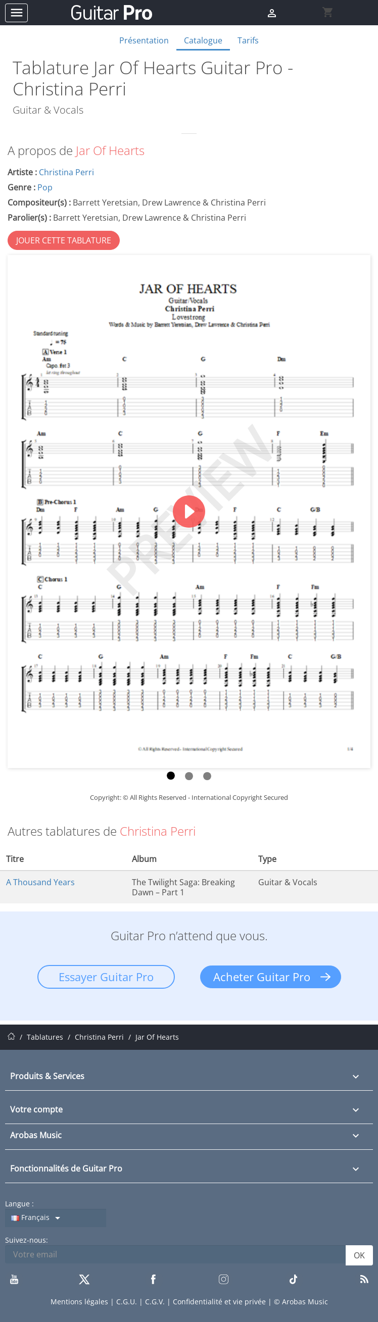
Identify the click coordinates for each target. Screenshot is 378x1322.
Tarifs (248, 40)
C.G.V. (156, 1301)
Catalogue (203, 40)
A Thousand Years (40, 882)
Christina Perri (66, 172)
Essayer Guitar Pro (106, 976)
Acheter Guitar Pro (261, 976)
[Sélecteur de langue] (55, 1218)
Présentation (144, 40)
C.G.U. (127, 1301)
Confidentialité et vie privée (220, 1301)
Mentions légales (80, 1301)
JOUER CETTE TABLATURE (63, 240)
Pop (45, 187)
